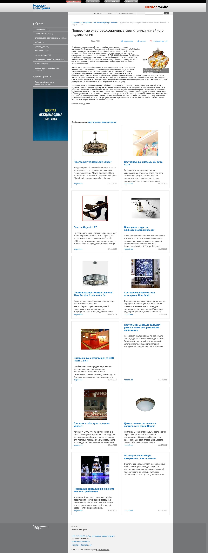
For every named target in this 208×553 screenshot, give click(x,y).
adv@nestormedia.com (81, 541)
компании (41, 63)
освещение (42, 29)
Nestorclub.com (104, 550)
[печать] (142, 41)
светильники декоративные (105, 22)
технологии (42, 51)
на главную (98, 13)
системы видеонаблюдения (50, 59)
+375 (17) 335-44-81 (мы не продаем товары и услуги (93, 536)
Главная (75, 22)
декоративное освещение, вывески (47, 69)
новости (110, 13)
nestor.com (74, 1)
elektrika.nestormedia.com (82, 545)
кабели (39, 42)
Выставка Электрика (44, 83)
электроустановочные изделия (51, 38)
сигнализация (43, 55)
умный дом (42, 46)
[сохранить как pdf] (158, 41)
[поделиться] (127, 41)
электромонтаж (44, 34)
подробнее (78, 184)
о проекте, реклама (126, 13)
